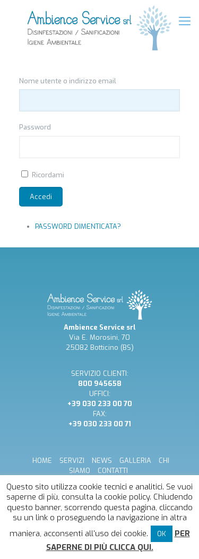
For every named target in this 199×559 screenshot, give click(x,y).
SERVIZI (71, 460)
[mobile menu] (185, 21)
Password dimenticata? (78, 226)
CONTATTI (113, 470)
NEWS (102, 460)
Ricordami (48, 174)
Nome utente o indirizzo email (67, 80)
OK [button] (161, 533)
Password (35, 127)
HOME (42, 460)
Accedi (41, 196)
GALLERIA (135, 460)
